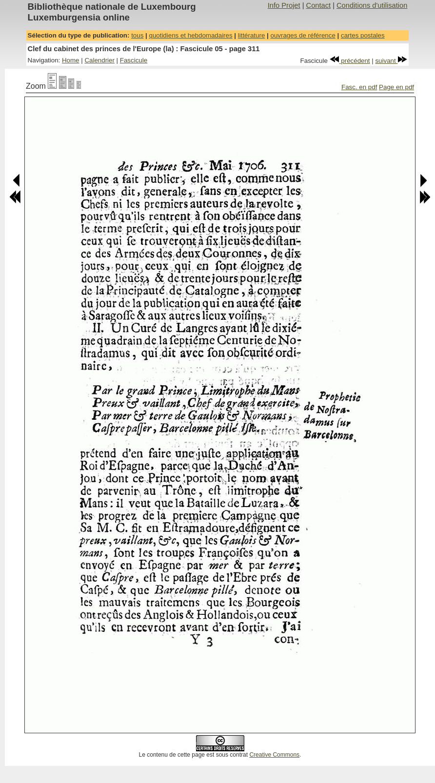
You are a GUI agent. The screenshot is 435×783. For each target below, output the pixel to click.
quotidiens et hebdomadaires (190, 35)
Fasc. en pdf (359, 87)
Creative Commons (274, 754)
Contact (318, 5)
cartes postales (363, 35)
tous (137, 35)
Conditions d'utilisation (371, 5)
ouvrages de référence (302, 35)
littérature (251, 35)
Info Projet (284, 5)
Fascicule (133, 60)
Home (70, 60)
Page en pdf (396, 87)
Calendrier (99, 60)
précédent (350, 60)
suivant (391, 60)
